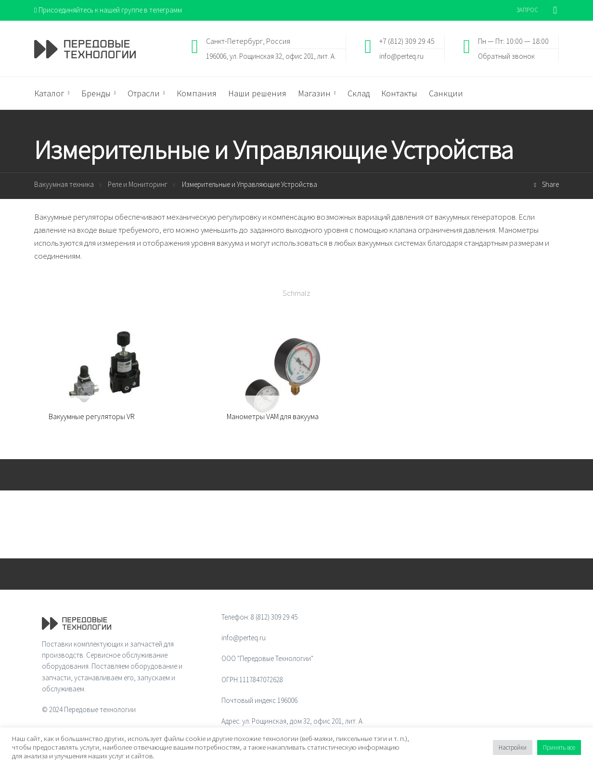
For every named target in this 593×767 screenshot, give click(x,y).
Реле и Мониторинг (138, 184)
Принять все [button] (559, 747)
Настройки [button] (513, 747)
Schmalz (296, 293)
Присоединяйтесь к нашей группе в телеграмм (108, 9)
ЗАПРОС (527, 10)
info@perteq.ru (401, 55)
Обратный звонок (506, 55)
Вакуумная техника (64, 184)
